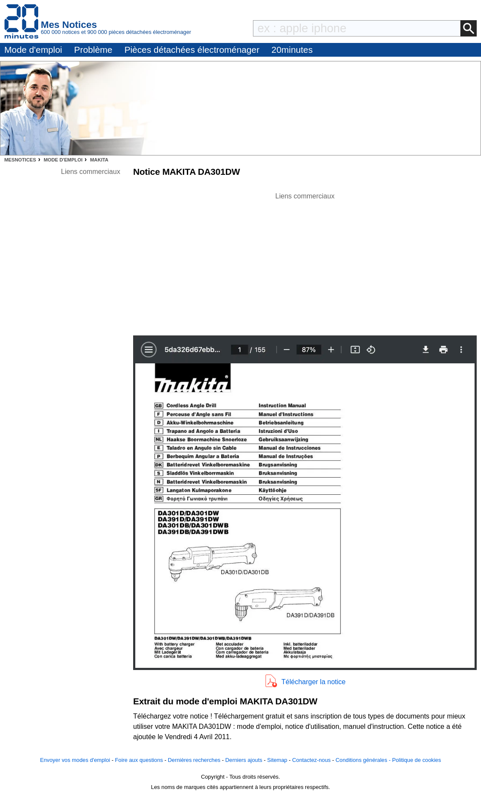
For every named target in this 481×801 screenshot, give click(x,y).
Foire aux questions (139, 760)
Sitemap (277, 760)
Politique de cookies (416, 760)
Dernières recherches (194, 760)
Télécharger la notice (313, 681)
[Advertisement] (305, 261)
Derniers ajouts (243, 760)
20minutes (292, 50)
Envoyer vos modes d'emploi (75, 760)
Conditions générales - (363, 760)
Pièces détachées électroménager (192, 50)
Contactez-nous (311, 760)
